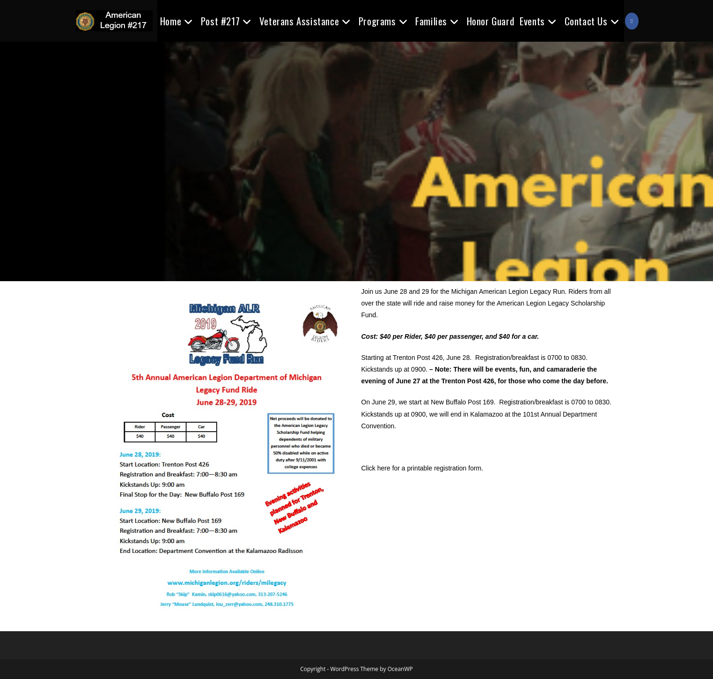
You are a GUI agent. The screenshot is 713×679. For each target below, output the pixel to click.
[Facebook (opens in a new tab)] (631, 21)
